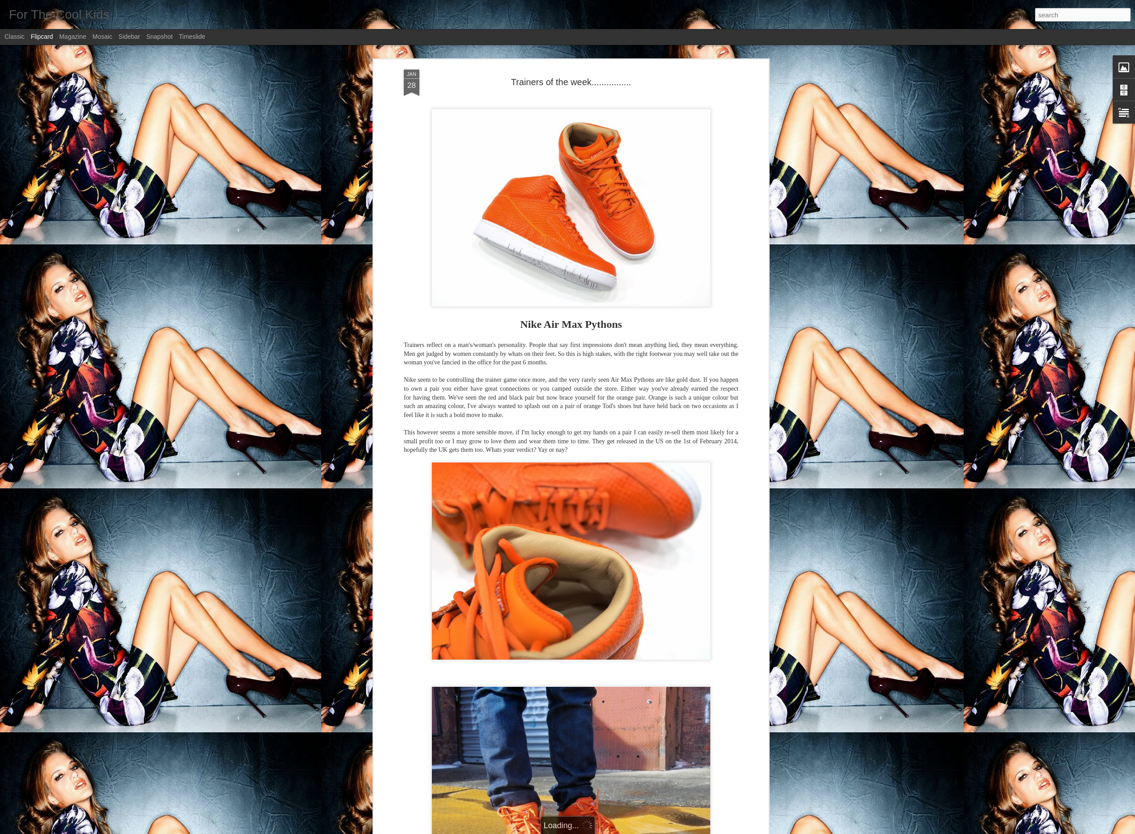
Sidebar (129, 36)
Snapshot (159, 36)
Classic (14, 36)
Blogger (595, 829)
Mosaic (102, 36)
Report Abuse (622, 829)
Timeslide (192, 36)
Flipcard (42, 36)
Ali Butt (612, 612)
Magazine (73, 36)
